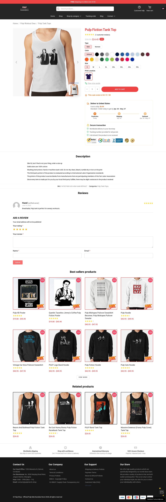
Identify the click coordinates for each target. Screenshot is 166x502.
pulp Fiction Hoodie (93, 365)
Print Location (90, 71)
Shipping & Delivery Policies (94, 469)
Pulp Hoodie (126, 313)
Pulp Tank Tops (44, 23)
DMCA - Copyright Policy (58, 479)
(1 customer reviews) (102, 35)
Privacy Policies (54, 476)
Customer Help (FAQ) (92, 482)
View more (83, 377)
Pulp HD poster (19, 313)
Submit (17, 262)
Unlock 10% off (162, 492)
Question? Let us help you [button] (155, 499)
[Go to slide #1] (41, 102)
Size (86, 63)
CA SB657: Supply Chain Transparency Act (64, 482)
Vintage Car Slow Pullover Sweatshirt (28, 365)
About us (52, 469)
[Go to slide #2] (53, 102)
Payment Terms (90, 472)
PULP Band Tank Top (93, 427)
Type (86, 43)
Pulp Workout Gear (28, 23)
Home (15, 23)
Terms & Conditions (56, 472)
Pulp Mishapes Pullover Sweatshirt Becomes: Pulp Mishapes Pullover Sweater (99, 315)
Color (87, 50)
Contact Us (89, 479)
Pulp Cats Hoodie (128, 365)
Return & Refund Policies (94, 476)
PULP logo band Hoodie (59, 365)
